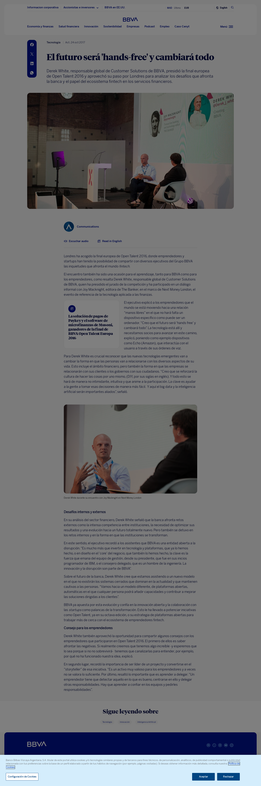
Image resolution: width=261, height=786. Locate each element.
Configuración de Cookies (22, 776)
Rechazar (228, 776)
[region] (130, 770)
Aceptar (203, 776)
